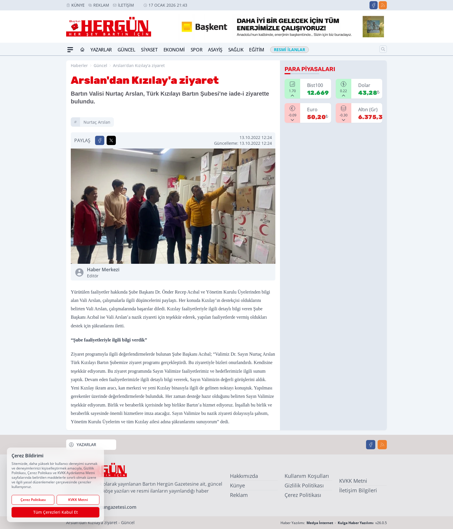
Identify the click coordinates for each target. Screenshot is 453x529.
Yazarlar (101, 50)
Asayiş (215, 50)
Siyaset (149, 50)
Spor (196, 50)
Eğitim (256, 50)
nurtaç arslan (96, 122)
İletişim (126, 5)
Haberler (79, 65)
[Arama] (383, 49)
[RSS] (383, 5)
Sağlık (236, 50)
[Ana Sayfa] (82, 49)
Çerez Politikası (303, 494)
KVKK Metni (353, 480)
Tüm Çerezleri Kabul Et (55, 512)
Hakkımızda (244, 475)
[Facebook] (374, 5)
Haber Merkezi (129, 272)
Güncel (126, 50)
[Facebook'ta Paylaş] (99, 140)
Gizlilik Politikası (304, 485)
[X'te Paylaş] (111, 140)
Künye (78, 5)
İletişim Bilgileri (358, 490)
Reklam (101, 5)
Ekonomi (174, 50)
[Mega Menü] (70, 49)
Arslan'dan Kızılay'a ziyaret (139, 65)
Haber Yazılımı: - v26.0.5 (334, 522)
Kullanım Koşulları (307, 475)
